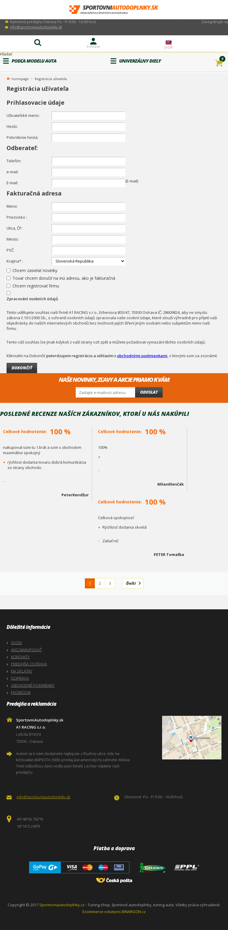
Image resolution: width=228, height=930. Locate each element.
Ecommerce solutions (102, 911)
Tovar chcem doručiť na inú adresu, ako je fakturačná (63, 278)
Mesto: (13, 239)
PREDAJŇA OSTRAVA (29, 664)
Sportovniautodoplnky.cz (62, 904)
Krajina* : (15, 261)
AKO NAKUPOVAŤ (26, 649)
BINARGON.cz (134, 911)
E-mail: (12, 182)
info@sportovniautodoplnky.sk (36, 27)
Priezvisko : (17, 217)
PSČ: (11, 250)
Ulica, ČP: (15, 228)
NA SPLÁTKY (21, 671)
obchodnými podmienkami (142, 355)
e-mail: (12, 171)
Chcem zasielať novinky (34, 270)
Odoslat (149, 392)
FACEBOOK (21, 692)
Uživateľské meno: (23, 115)
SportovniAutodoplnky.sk (114, 9)
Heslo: (12, 126)
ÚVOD (16, 642)
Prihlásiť (93, 46)
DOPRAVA (20, 678)
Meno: (12, 206)
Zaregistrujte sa (215, 21)
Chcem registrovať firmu (35, 286)
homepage (20, 78)
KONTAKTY (20, 656)
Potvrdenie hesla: (22, 137)
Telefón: (14, 160)
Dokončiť (22, 368)
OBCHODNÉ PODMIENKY (33, 685)
